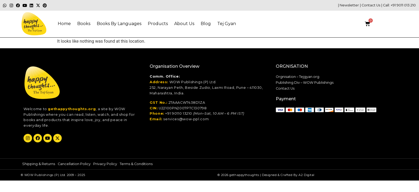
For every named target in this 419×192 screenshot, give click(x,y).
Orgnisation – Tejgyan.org (297, 77)
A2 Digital (306, 175)
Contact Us (285, 88)
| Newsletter (348, 5)
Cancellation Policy (74, 164)
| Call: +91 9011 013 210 (398, 5)
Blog (206, 23)
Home (64, 23)
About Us (184, 23)
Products (158, 23)
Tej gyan (226, 23)
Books (83, 23)
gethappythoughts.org (72, 109)
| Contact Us (370, 5)
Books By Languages (119, 23)
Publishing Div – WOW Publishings (304, 83)
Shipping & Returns (38, 164)
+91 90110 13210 (178, 113)
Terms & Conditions (136, 164)
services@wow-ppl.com (186, 119)
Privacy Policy (105, 164)
